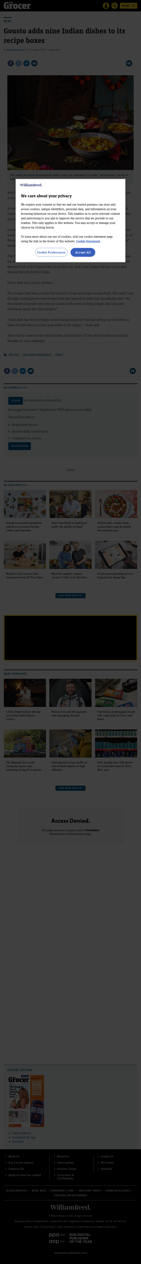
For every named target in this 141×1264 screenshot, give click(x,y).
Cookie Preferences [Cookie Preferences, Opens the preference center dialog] (51, 252)
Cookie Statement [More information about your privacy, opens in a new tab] (88, 241)
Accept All (83, 252)
